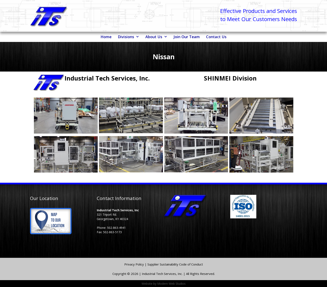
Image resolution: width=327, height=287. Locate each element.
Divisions (130, 37)
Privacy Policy (134, 264)
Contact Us (216, 36)
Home (106, 36)
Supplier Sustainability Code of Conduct (175, 264)
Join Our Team (187, 36)
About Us (157, 37)
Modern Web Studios (171, 284)
